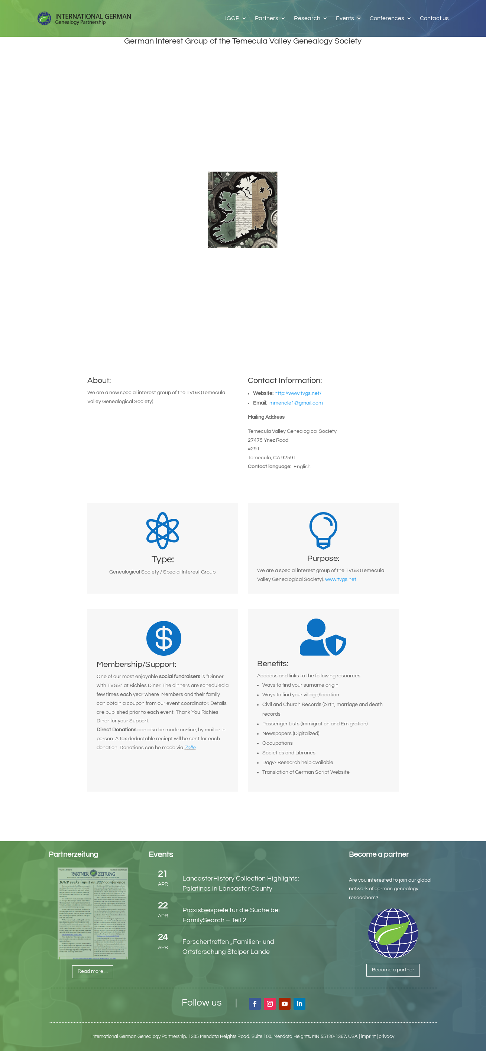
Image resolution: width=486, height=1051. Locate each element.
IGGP (232, 18)
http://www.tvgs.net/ (298, 393)
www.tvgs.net (340, 579)
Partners (266, 18)
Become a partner (393, 969)
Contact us (434, 18)
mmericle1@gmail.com (297, 403)
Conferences (387, 18)
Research (307, 18)
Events (345, 18)
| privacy (385, 1036)
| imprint (367, 1036)
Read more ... (93, 971)
